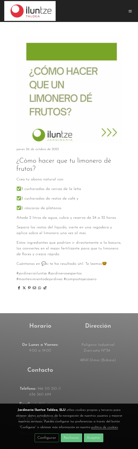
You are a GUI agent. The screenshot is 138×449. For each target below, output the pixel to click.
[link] (30, 11)
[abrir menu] (130, 11)
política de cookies (104, 427)
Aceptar (94, 438)
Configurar (46, 438)
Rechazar (71, 438)
